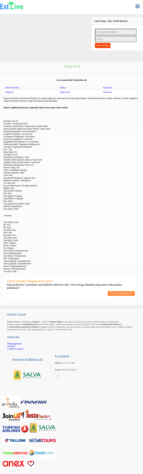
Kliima (62, 87)
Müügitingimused (14, 343)
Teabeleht (11, 346)
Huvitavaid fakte (12, 87)
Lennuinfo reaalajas (15, 349)
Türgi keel (9, 92)
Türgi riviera (65, 92)
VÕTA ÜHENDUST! (121, 293)
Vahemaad (107, 92)
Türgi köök (107, 87)
